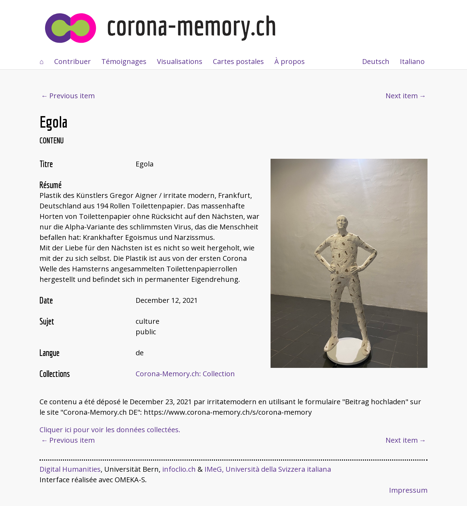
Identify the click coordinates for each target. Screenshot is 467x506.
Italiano (412, 61)
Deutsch (375, 61)
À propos (289, 61)
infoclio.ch (179, 469)
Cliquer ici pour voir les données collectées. (109, 429)
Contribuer (72, 61)
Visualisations (179, 61)
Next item (402, 95)
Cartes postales (238, 61)
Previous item (72, 95)
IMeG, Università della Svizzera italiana (267, 469)
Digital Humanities (70, 469)
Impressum (408, 490)
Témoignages (123, 61)
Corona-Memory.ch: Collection (185, 373)
